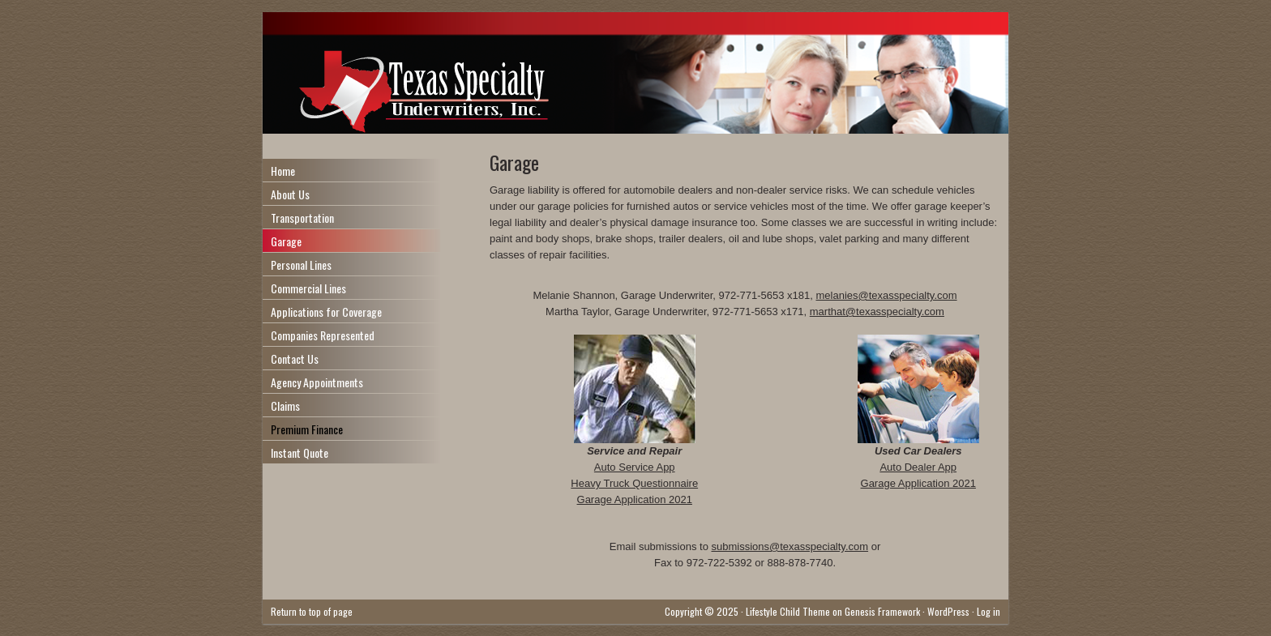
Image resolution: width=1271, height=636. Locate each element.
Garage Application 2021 (634, 499)
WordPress (948, 611)
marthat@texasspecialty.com (877, 311)
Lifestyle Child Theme (788, 611)
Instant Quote (299, 452)
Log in (988, 611)
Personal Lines (301, 264)
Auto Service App (634, 467)
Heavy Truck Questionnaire (634, 483)
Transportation (302, 217)
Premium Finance (307, 429)
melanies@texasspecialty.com (885, 295)
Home (283, 170)
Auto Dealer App (917, 467)
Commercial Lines (308, 288)
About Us (290, 194)
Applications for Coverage (326, 311)
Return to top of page (312, 611)
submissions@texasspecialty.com (789, 546)
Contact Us (295, 358)
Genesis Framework (882, 611)
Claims (285, 405)
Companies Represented (322, 335)
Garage (286, 241)
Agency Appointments (317, 382)
